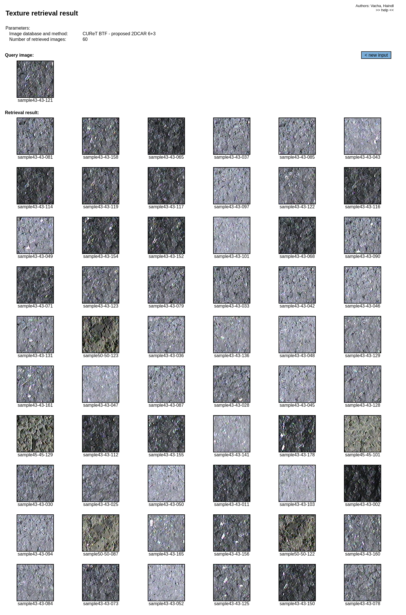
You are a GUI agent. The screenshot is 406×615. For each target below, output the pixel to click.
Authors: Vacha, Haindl (375, 6)
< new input (376, 55)
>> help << (385, 10)
